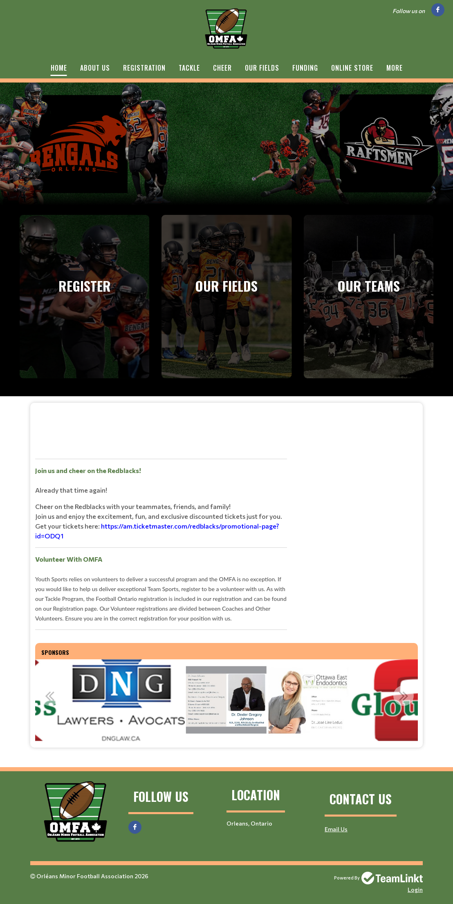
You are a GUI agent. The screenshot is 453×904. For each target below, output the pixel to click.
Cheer (222, 68)
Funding (305, 68)
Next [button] (403, 695)
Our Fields (262, 68)
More (394, 68)
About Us (95, 68)
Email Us (336, 829)
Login (415, 889)
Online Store (352, 68)
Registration (144, 68)
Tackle (189, 68)
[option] (121, 700)
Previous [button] (49, 695)
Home (59, 68)
